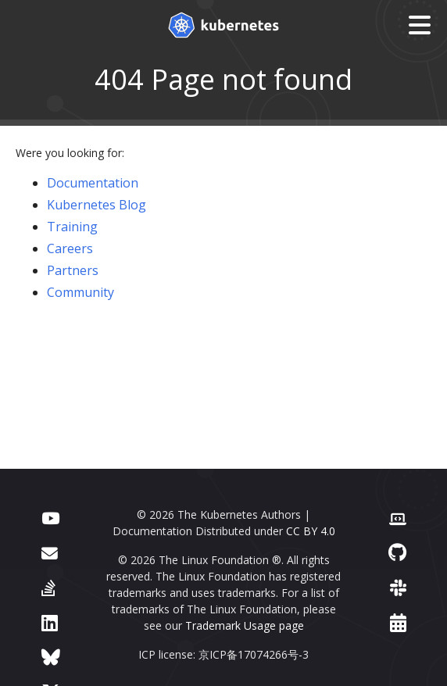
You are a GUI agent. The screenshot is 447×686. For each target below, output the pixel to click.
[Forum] (49, 552)
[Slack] (398, 587)
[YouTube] (50, 517)
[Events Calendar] (398, 622)
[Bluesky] (50, 657)
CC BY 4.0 (310, 530)
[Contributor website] (397, 517)
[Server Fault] (48, 587)
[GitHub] (397, 552)
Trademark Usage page (244, 625)
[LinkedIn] (49, 622)
